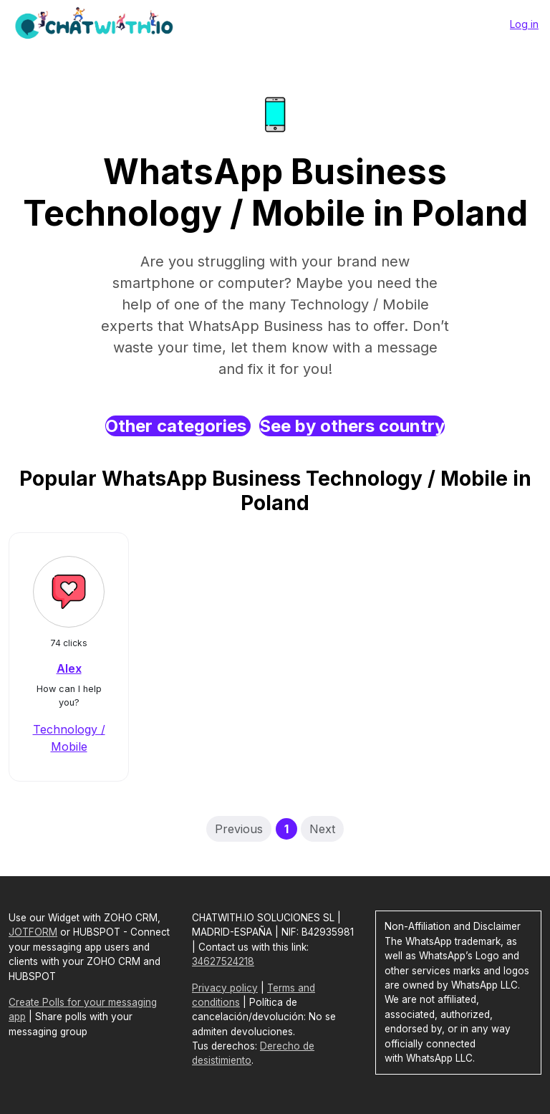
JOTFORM (33, 932)
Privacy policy (225, 988)
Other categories (178, 426)
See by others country (352, 426)
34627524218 (223, 961)
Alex (69, 668)
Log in (524, 24)
